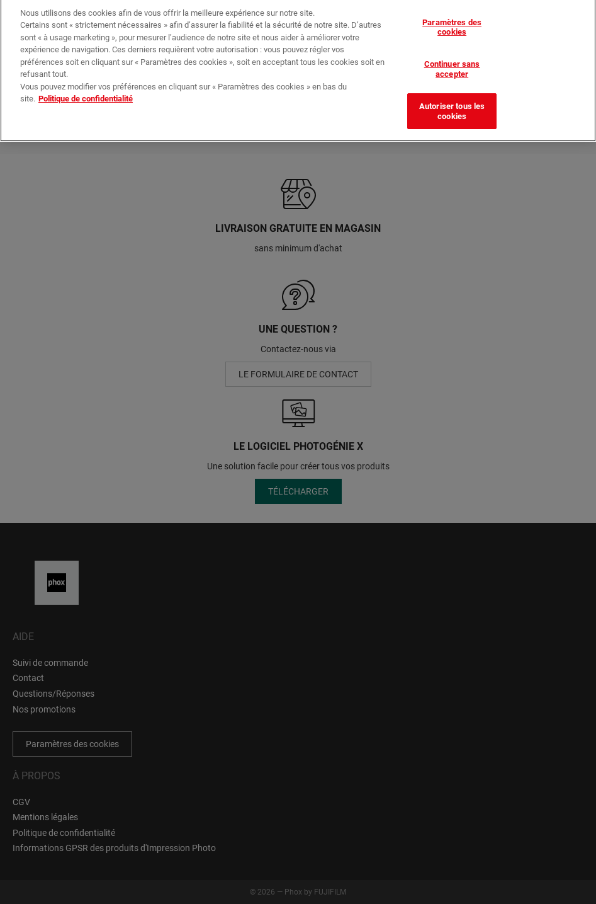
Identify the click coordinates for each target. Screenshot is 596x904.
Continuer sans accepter (452, 64)
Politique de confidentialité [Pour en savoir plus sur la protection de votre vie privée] (85, 94)
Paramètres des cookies (451, 22)
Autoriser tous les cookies (452, 107)
